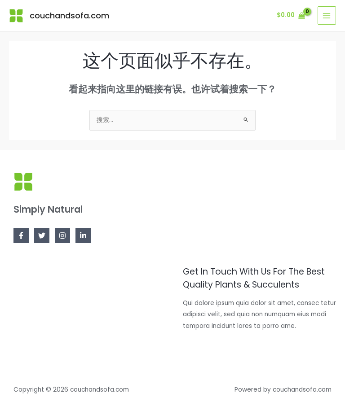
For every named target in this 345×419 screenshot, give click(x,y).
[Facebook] (21, 235)
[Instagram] (62, 235)
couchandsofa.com (69, 15)
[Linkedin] (83, 235)
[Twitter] (41, 235)
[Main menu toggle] (327, 15)
